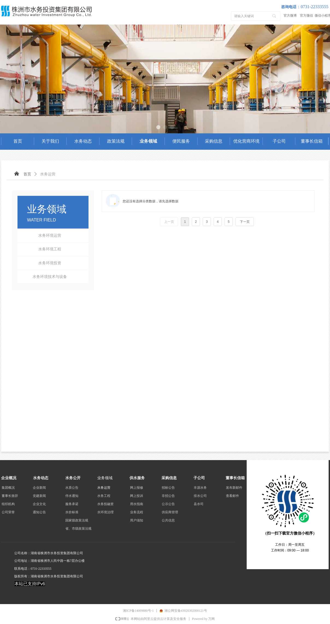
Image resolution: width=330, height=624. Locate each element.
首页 (27, 174)
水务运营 (47, 174)
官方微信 (306, 15)
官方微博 (290, 15)
